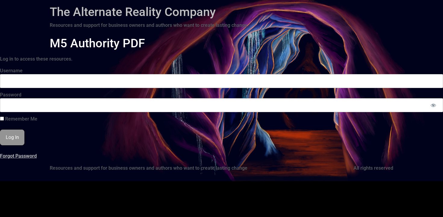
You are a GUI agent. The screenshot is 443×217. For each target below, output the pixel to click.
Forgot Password (18, 156)
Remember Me (18, 119)
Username (11, 71)
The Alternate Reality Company (133, 12)
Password (10, 95)
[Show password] (433, 105)
